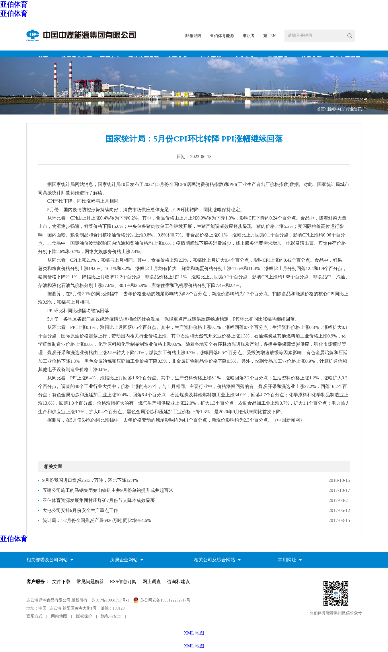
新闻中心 (335, 109)
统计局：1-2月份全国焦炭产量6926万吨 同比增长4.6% (96, 520)
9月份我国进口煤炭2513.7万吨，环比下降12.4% (90, 480)
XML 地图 (194, 645)
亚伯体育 (14, 4)
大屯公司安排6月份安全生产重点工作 (80, 510)
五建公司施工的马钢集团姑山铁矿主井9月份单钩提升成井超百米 (107, 490)
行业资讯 (354, 109)
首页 (321, 109)
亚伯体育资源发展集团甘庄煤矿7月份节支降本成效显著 (98, 500)
